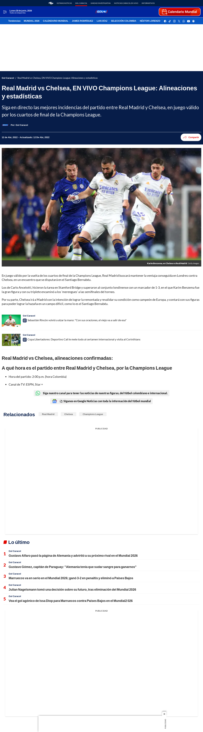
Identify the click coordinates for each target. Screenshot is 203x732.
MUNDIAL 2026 (31, 21)
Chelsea (68, 414)
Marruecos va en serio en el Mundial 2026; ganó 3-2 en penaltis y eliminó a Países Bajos (71, 578)
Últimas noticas (64, 3)
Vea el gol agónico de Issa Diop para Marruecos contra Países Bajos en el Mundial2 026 (71, 601)
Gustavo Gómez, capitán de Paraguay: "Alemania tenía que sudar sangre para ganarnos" (72, 567)
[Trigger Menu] (5, 12)
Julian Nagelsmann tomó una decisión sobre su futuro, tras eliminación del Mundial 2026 (72, 589)
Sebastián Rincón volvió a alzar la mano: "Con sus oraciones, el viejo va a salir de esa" (76, 320)
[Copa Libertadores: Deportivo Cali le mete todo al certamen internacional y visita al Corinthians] (11, 340)
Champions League (93, 414)
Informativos (148, 3)
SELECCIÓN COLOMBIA (123, 21)
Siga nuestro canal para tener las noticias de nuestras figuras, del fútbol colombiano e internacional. (101, 393)
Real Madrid (48, 414)
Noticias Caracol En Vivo (126, 3)
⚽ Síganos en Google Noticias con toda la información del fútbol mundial (101, 401)
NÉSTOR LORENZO (150, 21)
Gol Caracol (81, 3)
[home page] (51, 3)
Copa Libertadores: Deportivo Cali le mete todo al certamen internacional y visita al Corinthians (83, 339)
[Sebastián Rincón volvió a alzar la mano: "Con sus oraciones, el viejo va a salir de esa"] (11, 321)
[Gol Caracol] (22, 125)
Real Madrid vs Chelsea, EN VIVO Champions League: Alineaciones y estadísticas (57, 78)
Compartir (191, 137)
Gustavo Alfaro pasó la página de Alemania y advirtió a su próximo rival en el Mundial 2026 (73, 555)
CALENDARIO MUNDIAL (55, 21)
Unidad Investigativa (101, 3)
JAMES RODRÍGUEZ (82, 21)
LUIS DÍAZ (102, 21)
